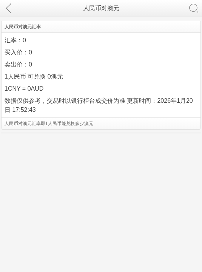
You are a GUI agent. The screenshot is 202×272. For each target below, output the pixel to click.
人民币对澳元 (101, 8)
